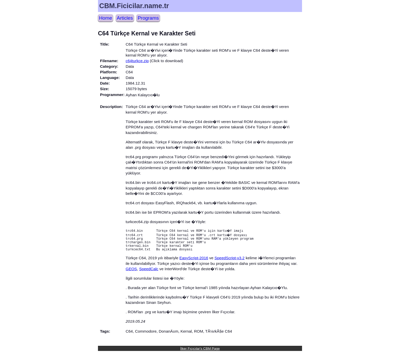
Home (105, 18)
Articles (125, 18)
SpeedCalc (148, 272)
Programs (148, 18)
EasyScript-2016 (193, 261)
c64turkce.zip (137, 61)
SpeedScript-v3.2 (230, 261)
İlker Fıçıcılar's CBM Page (200, 351)
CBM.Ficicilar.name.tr (134, 6)
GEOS (131, 272)
